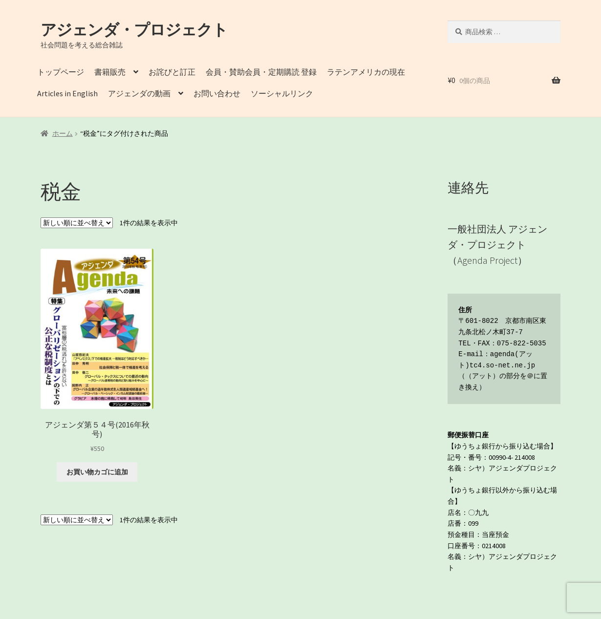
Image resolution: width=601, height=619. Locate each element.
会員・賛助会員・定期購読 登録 (261, 72)
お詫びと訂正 (172, 72)
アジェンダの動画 (139, 93)
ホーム (62, 133)
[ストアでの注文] (77, 222)
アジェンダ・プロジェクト (134, 30)
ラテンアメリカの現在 (366, 72)
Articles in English (67, 93)
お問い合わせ (216, 93)
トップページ (60, 72)
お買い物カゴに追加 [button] (97, 472)
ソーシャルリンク (282, 93)
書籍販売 (110, 72)
